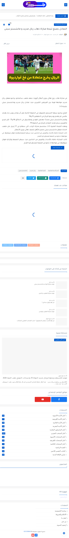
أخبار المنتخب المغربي (33, 433)
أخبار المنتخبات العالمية (33, 444)
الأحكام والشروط (61, 514)
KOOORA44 (27, 531)
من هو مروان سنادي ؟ (48, 302)
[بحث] (3, 4)
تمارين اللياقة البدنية (33, 455)
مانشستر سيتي (23, 170)
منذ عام (51, 282)
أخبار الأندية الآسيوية (33, 415)
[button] (54, 178)
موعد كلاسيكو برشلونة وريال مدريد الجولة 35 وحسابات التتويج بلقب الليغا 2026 (35, 378)
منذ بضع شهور (61, 375)
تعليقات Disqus (8, 245)
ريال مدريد (33, 170)
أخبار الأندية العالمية (60, 24)
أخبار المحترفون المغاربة (33, 430)
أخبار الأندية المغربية (33, 426)
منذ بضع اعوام (49, 318)
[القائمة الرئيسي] (65, 4)
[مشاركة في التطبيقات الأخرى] (23, 178)
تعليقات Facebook (20, 245)
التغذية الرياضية (33, 447)
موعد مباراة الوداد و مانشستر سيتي (44, 284)
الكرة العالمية (42, 170)
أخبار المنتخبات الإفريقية (33, 440)
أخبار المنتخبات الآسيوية (33, 437)
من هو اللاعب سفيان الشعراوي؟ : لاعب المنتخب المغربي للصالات (35, 321)
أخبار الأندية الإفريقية (33, 419)
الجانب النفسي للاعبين (33, 451)
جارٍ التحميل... (63, 497)
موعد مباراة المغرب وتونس (46, 311)
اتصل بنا (63, 518)
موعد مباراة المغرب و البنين (46, 293)
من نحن (64, 521)
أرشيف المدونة (61, 525)
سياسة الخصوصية (60, 511)
